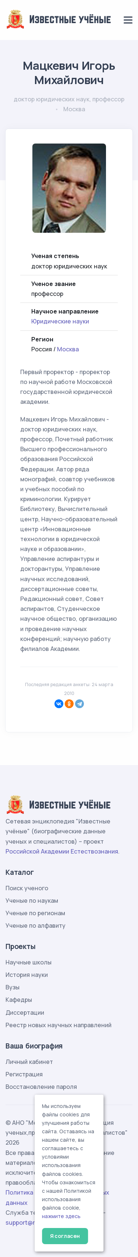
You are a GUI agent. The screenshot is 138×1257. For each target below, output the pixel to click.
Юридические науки (60, 321)
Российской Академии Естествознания (62, 851)
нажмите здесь (61, 1216)
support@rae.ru (27, 1222)
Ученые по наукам (32, 900)
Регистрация (24, 1074)
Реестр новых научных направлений (59, 1025)
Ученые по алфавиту (36, 925)
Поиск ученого (27, 888)
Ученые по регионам (35, 913)
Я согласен (65, 1235)
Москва (68, 349)
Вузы (13, 987)
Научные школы (29, 962)
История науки (27, 975)
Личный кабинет (29, 1062)
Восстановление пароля (41, 1087)
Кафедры (19, 1000)
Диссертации (25, 1012)
